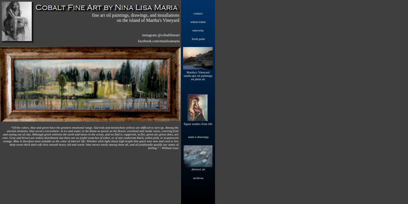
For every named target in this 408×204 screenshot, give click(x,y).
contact (198, 13)
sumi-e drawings (198, 137)
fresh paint (198, 39)
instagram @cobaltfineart (161, 35)
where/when (198, 22)
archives (198, 178)
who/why (198, 30)
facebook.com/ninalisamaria (159, 41)
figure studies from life (198, 124)
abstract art (198, 169)
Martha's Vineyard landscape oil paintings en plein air (198, 76)
